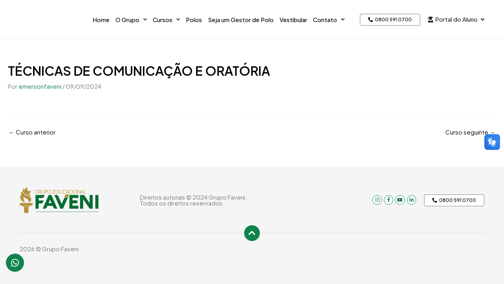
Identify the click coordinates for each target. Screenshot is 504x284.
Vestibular (293, 19)
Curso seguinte (470, 132)
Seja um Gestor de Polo (241, 19)
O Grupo (131, 19)
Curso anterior (32, 132)
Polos (194, 19)
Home (101, 19)
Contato (329, 19)
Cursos (166, 19)
